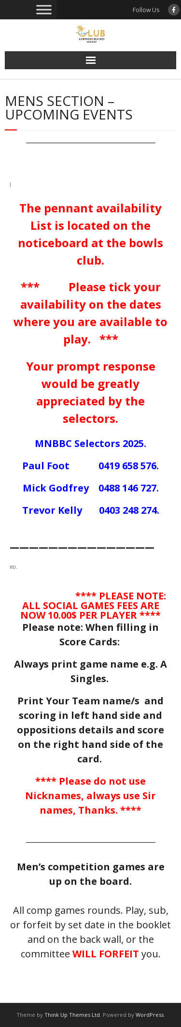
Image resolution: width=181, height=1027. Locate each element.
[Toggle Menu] (44, 9)
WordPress (150, 1014)
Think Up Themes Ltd (72, 1014)
